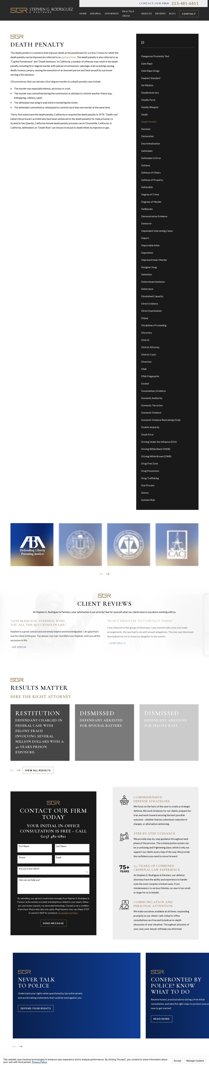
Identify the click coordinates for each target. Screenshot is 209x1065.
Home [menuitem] (83, 13)
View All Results (38, 770)
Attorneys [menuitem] (111, 13)
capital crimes (68, 57)
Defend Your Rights (36, 1008)
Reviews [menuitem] (160, 13)
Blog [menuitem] (172, 13)
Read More (161, 1018)
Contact (189, 13)
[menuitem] (167, 56)
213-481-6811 (185, 3)
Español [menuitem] (95, 13)
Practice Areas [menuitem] (128, 13)
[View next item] (107, 574)
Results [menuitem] (146, 13)
